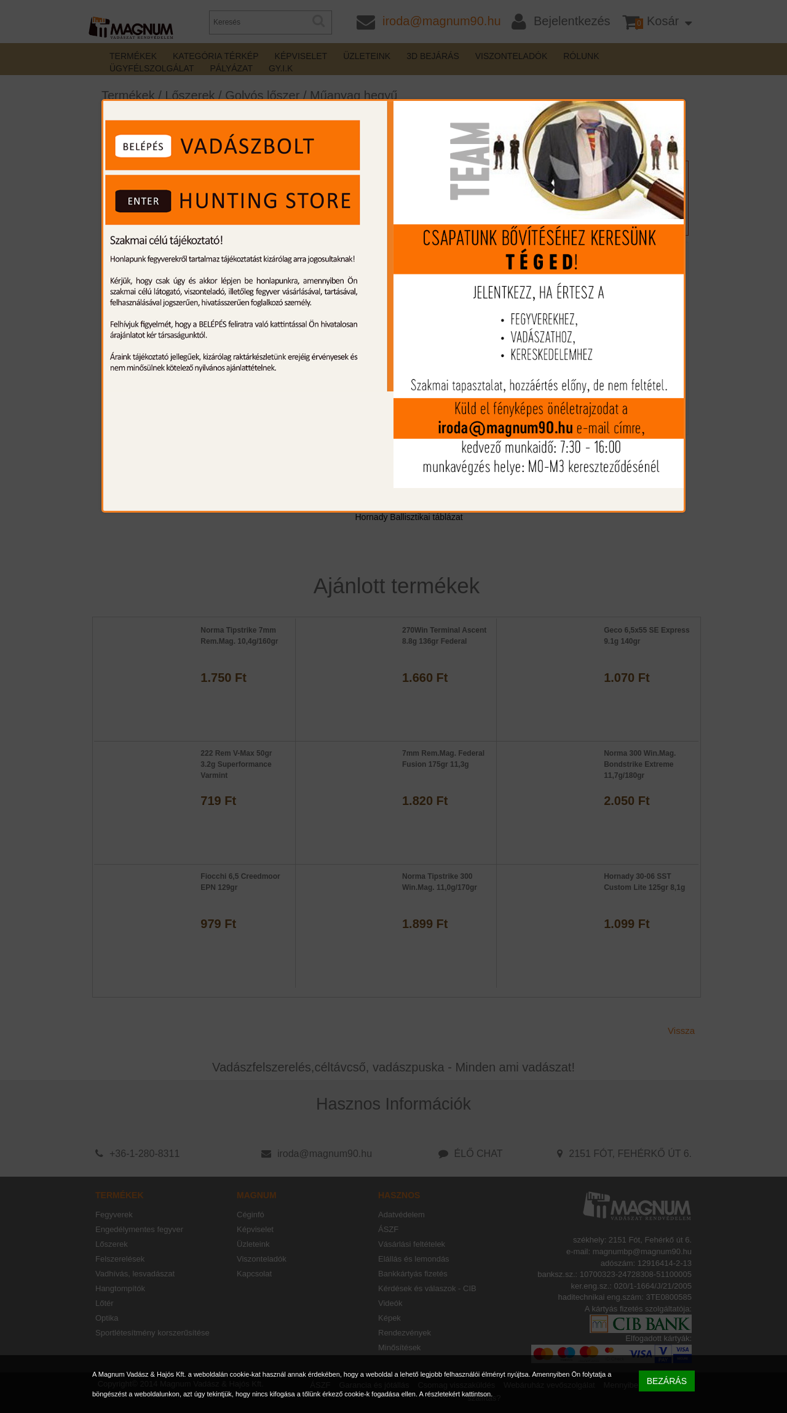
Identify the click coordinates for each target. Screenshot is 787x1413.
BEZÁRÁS (667, 1381)
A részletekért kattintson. (455, 1394)
